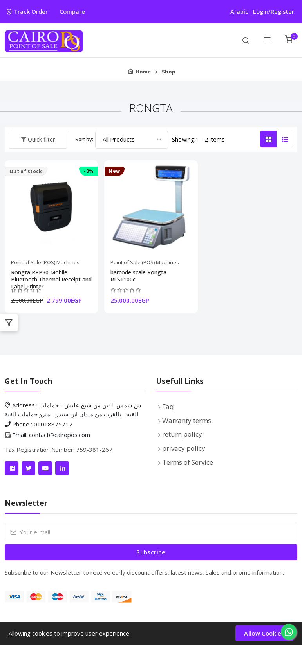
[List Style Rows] (285, 139)
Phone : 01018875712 (38, 424)
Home (143, 71)
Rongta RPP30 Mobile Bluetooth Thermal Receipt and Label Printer (51, 276)
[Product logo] (44, 40)
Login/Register (273, 11)
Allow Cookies (264, 633)
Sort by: (84, 139)
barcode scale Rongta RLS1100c (138, 276)
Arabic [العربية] (239, 11)
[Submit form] (151, 552)
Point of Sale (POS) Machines (45, 262)
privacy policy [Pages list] (183, 448)
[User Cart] (288, 40)
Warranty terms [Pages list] (186, 420)
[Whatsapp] (289, 632)
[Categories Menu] (267, 40)
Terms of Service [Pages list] (187, 462)
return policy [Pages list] (182, 434)
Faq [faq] (168, 406)
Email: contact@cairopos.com (51, 435)
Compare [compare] (72, 11)
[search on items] (245, 40)
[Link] (11, 468)
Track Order (27, 11)
